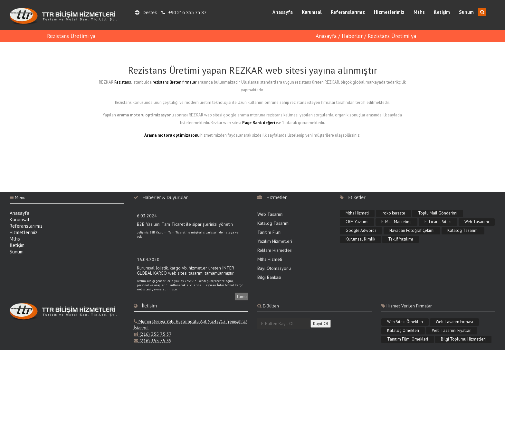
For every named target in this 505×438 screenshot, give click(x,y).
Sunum (466, 12)
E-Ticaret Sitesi (438, 221)
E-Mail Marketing (396, 221)
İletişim (442, 12)
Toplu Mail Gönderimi (437, 213)
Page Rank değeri (258, 122)
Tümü (241, 296)
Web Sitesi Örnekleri (405, 321)
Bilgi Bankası (269, 277)
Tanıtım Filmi (269, 232)
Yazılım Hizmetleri (274, 241)
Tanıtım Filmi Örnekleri (407, 339)
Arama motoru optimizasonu (171, 135)
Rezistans (122, 82)
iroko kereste (393, 213)
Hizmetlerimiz (389, 12)
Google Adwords (361, 230)
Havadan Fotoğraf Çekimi (411, 230)
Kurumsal (312, 12)
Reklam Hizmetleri (274, 250)
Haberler (352, 36)
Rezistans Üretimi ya (71, 36)
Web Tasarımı (270, 214)
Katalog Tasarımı (273, 223)
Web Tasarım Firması (454, 321)
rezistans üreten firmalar (174, 82)
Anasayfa (282, 12)
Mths (419, 12)
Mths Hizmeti (269, 259)
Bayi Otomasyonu (274, 268)
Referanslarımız (348, 12)
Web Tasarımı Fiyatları (452, 330)
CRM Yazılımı (357, 221)
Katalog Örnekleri (403, 330)
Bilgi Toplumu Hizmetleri (463, 339)
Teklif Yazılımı (400, 239)
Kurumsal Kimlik (360, 239)
